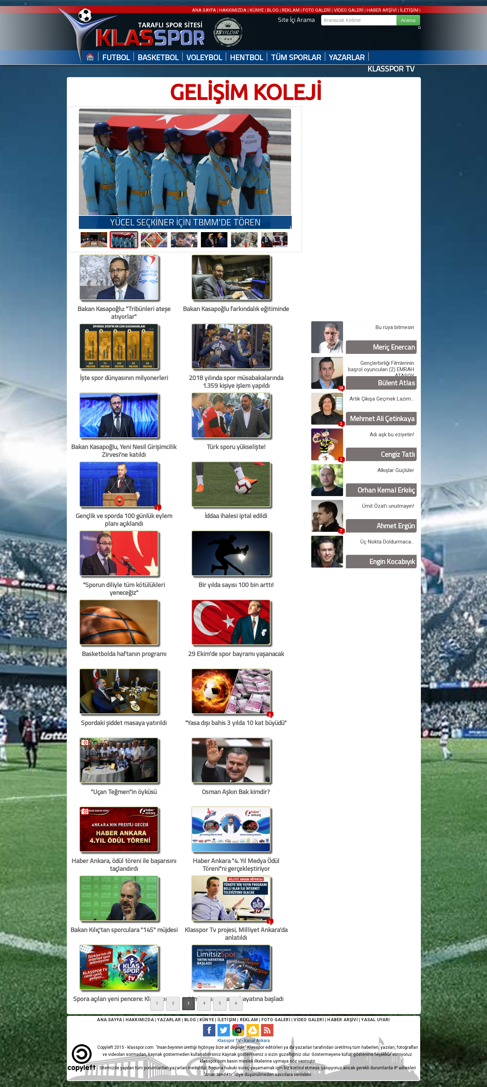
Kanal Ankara (257, 1040)
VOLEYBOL (204, 57)
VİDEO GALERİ (349, 10)
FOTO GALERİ (317, 10)
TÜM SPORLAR (296, 57)
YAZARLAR (347, 57)
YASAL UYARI (375, 1019)
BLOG (273, 10)
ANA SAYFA (204, 10)
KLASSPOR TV (390, 68)
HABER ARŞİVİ (382, 10)
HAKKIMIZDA (233, 10)
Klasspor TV (229, 1040)
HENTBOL (246, 57)
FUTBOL (116, 57)
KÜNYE (257, 10)
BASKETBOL (158, 57)
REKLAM (291, 10)
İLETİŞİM (409, 10)
